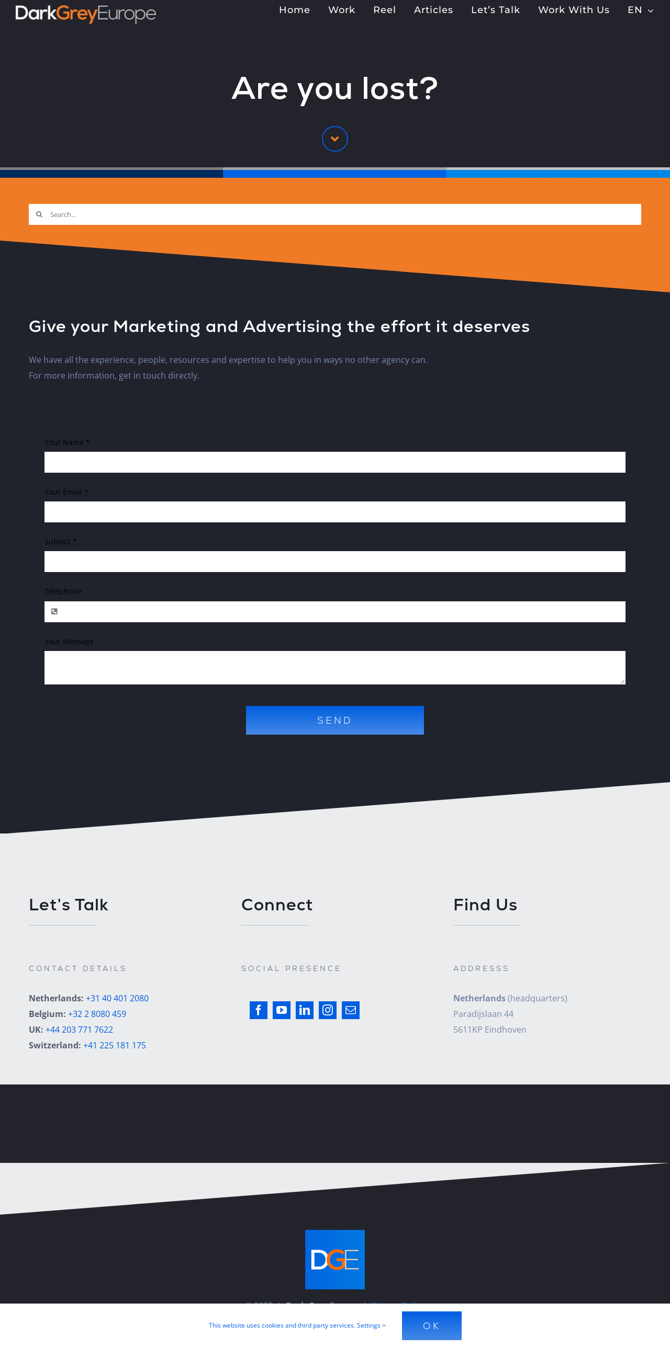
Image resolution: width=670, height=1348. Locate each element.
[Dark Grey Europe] (86, 9)
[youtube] (282, 1010)
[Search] (39, 214)
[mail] (351, 1010)
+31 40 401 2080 (117, 998)
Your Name (67, 442)
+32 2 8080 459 (97, 1014)
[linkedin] (305, 1010)
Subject (60, 541)
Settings (371, 1325)
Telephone (63, 591)
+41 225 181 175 (114, 1045)
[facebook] (258, 1010)
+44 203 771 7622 (79, 1029)
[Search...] (335, 214)
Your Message (69, 641)
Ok (432, 1326)
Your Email (66, 492)
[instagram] (328, 1010)
